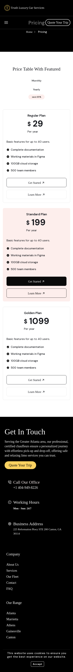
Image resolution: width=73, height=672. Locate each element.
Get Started (36, 182)
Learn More (36, 194)
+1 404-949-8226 (25, 487)
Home (29, 31)
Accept (37, 664)
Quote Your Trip (57, 22)
